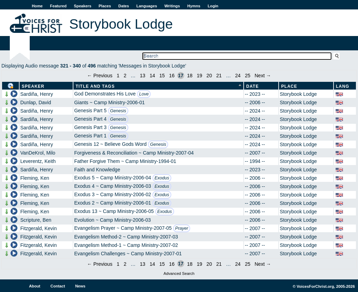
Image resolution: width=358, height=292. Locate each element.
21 (219, 75)
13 (142, 75)
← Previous (99, 75)
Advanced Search (179, 273)
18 (190, 75)
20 (209, 75)
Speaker (33, 86)
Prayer (181, 228)
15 (162, 75)
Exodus (162, 178)
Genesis (118, 110)
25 (247, 75)
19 (199, 75)
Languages (146, 6)
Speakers (82, 6)
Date (252, 86)
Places (105, 6)
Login (213, 6)
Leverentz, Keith (38, 161)
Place (289, 86)
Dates (124, 6)
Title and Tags (95, 86)
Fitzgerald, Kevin (38, 228)
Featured (58, 6)
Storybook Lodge (298, 94)
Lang (342, 86)
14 (152, 75)
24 (238, 75)
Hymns (193, 6)
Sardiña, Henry (36, 94)
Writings (172, 6)
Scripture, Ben (35, 220)
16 (172, 75)
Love (144, 94)
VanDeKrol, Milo (37, 153)
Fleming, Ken (34, 178)
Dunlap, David (35, 102)
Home (37, 6)
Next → (263, 75)
